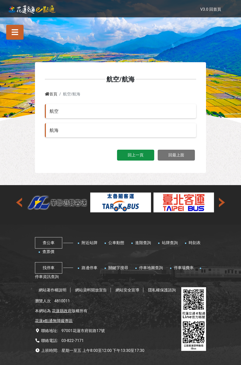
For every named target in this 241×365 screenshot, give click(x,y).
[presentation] (19, 202)
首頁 (51, 94)
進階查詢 (143, 242)
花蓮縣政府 (62, 311)
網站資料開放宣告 (91, 290)
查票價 (48, 251)
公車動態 (116, 242)
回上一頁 (136, 155)
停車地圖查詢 (151, 267)
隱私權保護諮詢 (162, 290)
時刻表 (195, 242)
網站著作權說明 (52, 290)
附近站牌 (89, 242)
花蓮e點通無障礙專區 (54, 320)
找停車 (49, 267)
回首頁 (215, 9)
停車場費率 (184, 267)
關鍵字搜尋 (118, 267)
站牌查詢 (170, 242)
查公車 (49, 242)
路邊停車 (89, 267)
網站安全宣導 (127, 290)
